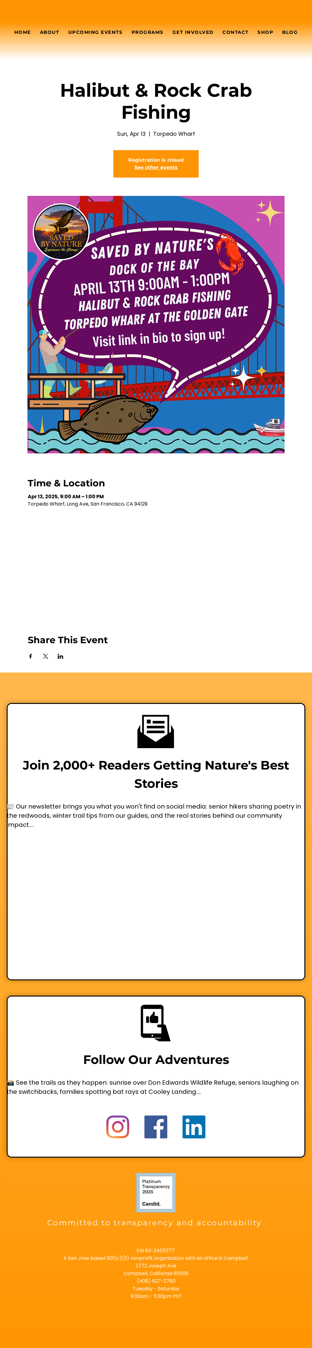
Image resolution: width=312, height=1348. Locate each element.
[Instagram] (117, 1127)
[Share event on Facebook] (31, 656)
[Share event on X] (45, 656)
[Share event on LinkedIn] (60, 656)
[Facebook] (155, 1127)
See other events (156, 167)
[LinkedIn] (194, 1127)
